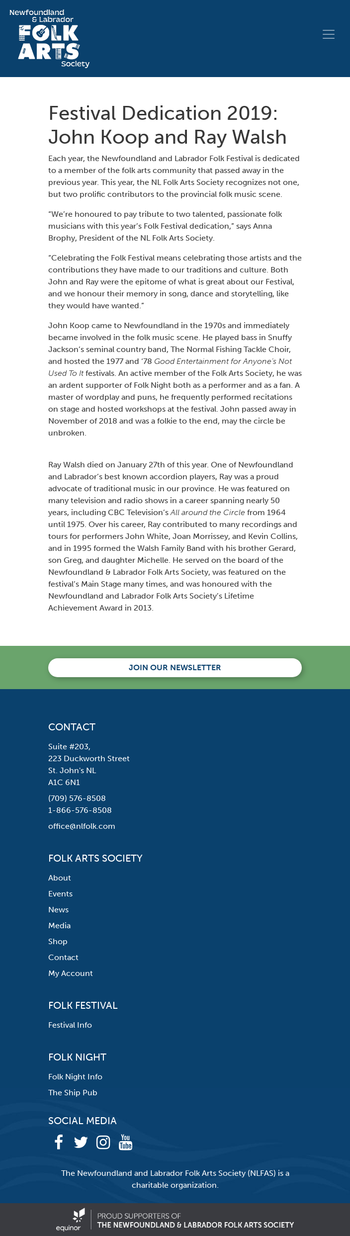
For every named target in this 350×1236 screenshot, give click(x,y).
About (59, 878)
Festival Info (70, 1025)
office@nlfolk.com (81, 826)
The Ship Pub (72, 1092)
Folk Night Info (75, 1076)
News (58, 909)
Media (59, 925)
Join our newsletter (175, 667)
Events (60, 893)
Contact (63, 957)
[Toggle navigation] (328, 34)
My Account (70, 973)
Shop (58, 941)
